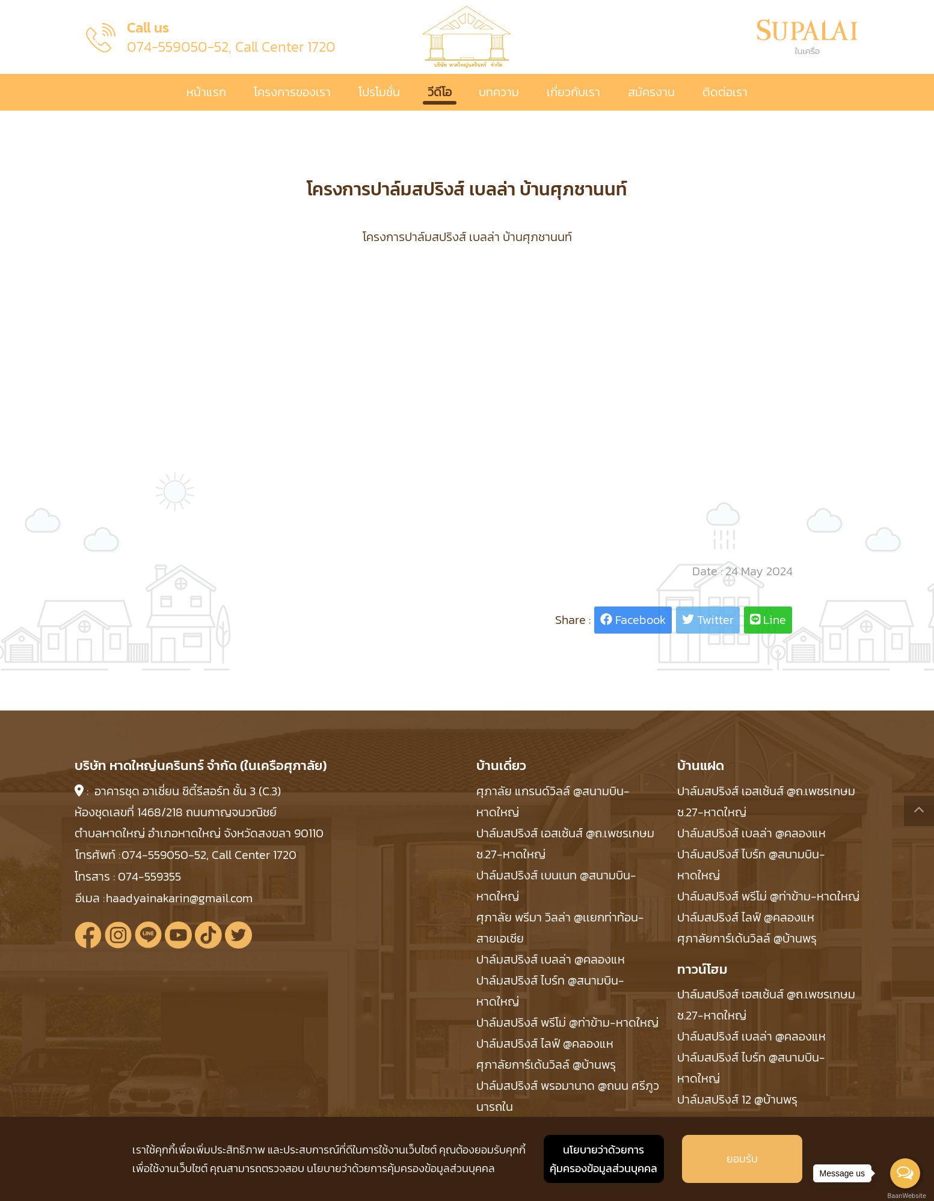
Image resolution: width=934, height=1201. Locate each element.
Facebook (633, 620)
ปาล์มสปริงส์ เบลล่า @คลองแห (550, 959)
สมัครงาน (651, 92)
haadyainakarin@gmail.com (179, 898)
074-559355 (149, 876)
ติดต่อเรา (725, 92)
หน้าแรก (206, 92)
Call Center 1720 (285, 46)
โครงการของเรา (292, 92)
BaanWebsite (906, 1196)
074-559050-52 (178, 46)
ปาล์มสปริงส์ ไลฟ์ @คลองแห (544, 1043)
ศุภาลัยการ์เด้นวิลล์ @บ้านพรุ (546, 1065)
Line (768, 620)
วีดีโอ (440, 92)
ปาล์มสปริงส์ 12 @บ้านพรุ (737, 1099)
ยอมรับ (742, 1159)
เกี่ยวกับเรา (573, 92)
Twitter (708, 620)
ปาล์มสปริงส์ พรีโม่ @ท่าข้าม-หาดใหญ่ (567, 1022)
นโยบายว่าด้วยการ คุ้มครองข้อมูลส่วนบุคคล (603, 1159)
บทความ (499, 92)
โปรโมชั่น (379, 92)
